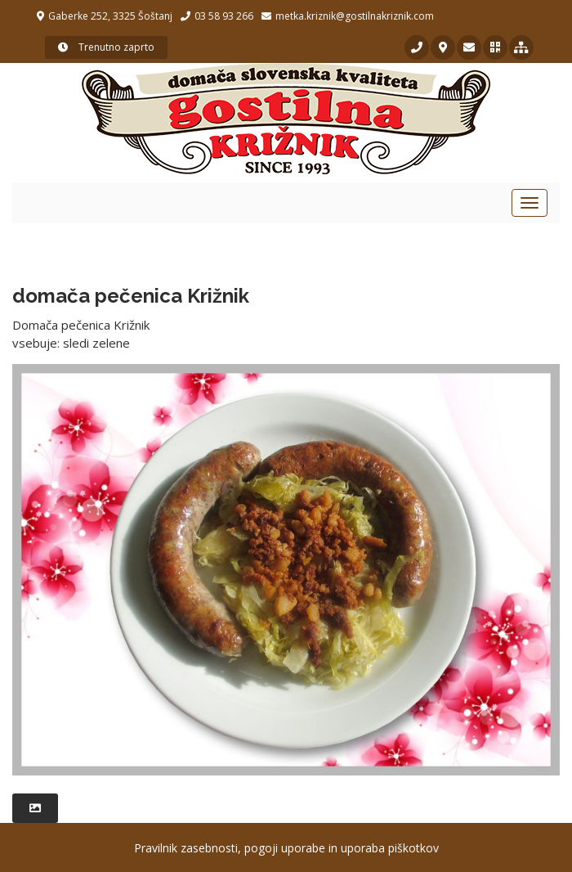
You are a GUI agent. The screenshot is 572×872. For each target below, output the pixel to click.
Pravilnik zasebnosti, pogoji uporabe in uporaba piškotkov (286, 848)
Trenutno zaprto (106, 47)
